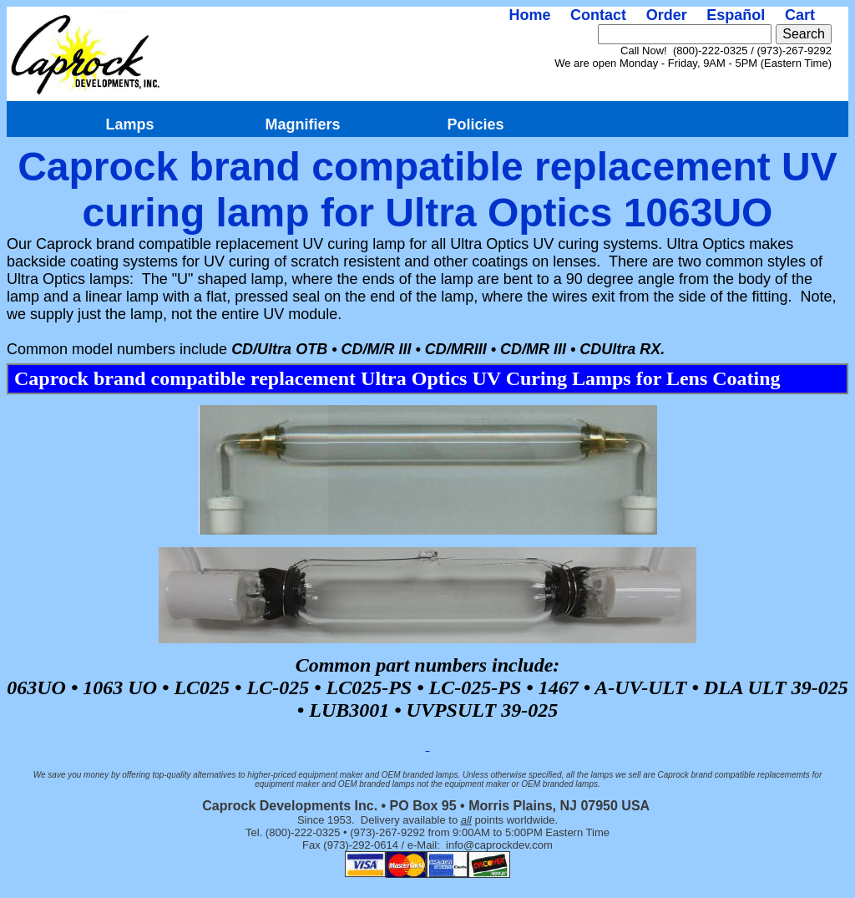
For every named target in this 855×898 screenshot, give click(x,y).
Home (529, 15)
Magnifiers (302, 124)
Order (666, 15)
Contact (598, 15)
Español (735, 15)
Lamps (129, 124)
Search (803, 34)
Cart (800, 15)
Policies (475, 124)
